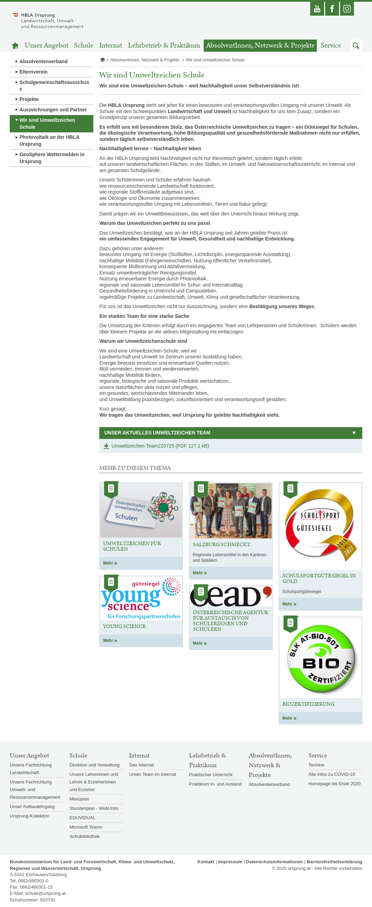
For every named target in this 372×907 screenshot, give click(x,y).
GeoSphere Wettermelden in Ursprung (51, 158)
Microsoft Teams (85, 827)
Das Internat (141, 765)
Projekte (29, 99)
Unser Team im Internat (152, 774)
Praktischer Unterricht (210, 774)
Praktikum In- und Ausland (215, 784)
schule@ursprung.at (45, 893)
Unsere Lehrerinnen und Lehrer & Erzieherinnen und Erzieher (93, 782)
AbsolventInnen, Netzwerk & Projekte (260, 46)
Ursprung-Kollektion (29, 816)
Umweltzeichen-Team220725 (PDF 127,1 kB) (160, 446)
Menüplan (79, 799)
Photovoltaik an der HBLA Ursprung (49, 140)
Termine (316, 765)
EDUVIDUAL (82, 817)
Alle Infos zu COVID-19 (331, 774)
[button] (356, 46)
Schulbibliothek (84, 836)
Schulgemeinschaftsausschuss (54, 85)
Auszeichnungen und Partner (53, 109)
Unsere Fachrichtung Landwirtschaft (31, 768)
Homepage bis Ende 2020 (334, 783)
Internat (110, 46)
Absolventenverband (43, 61)
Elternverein (33, 72)
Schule (83, 46)
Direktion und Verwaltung (94, 765)
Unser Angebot (46, 46)
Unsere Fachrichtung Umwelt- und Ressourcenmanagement (35, 789)
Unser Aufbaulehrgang (32, 806)
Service (331, 46)
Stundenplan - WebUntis (93, 808)
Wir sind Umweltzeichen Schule (47, 123)
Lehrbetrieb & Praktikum (164, 46)
